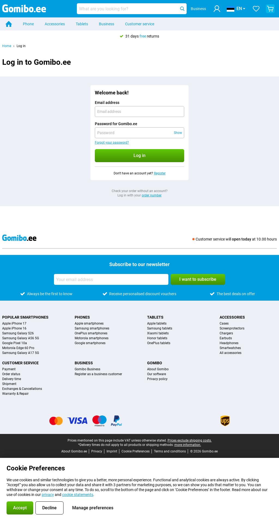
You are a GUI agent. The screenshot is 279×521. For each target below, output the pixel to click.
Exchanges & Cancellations (22, 389)
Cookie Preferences (136, 451)
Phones (82, 317)
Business (106, 24)
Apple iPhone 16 (14, 328)
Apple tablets (156, 323)
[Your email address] (111, 279)
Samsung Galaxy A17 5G (20, 353)
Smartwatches (230, 348)
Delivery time (11, 379)
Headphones (229, 343)
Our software (156, 374)
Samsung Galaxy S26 (18, 333)
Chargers (226, 333)
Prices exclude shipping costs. (190, 440)
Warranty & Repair (15, 394)
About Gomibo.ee (74, 451)
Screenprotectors (232, 328)
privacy (48, 494)
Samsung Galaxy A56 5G (20, 338)
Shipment (9, 384)
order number (152, 195)
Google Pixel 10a (14, 343)
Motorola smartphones (91, 338)
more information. (187, 445)
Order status (11, 374)
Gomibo (154, 363)
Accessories (55, 24)
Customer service (139, 24)
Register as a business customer (98, 374)
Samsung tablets (159, 328)
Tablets (82, 24)
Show (178, 133)
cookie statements (77, 494)
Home (6, 46)
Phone (28, 24)
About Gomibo (158, 369)
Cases (224, 323)
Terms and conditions (170, 451)
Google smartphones (90, 343)
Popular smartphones (25, 317)
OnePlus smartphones (91, 333)
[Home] (8, 23)
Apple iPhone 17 (14, 323)
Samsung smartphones (92, 328)
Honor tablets (157, 338)
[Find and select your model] (132, 8)
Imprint (112, 451)
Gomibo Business (87, 369)
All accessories (230, 353)
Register (160, 173)
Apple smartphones (89, 323)
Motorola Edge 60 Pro (18, 348)
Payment (9, 369)
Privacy (96, 451)
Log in (21, 46)
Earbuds (226, 338)
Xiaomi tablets (158, 333)
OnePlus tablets (158, 343)
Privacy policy (157, 379)
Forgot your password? (112, 142)
